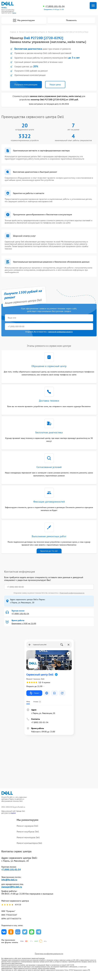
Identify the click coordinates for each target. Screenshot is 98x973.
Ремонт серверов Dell (27, 826)
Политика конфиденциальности (49, 953)
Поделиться (4, 932)
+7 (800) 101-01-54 (55, 6)
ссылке (13, 813)
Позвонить (71, 20)
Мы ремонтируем (24, 20)
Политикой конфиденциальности (72, 593)
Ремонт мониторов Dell (28, 837)
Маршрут (34, 693)
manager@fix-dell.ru (11, 886)
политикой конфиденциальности (60, 332)
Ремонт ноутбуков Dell (28, 831)
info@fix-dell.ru (9, 879)
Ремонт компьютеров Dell (29, 843)
